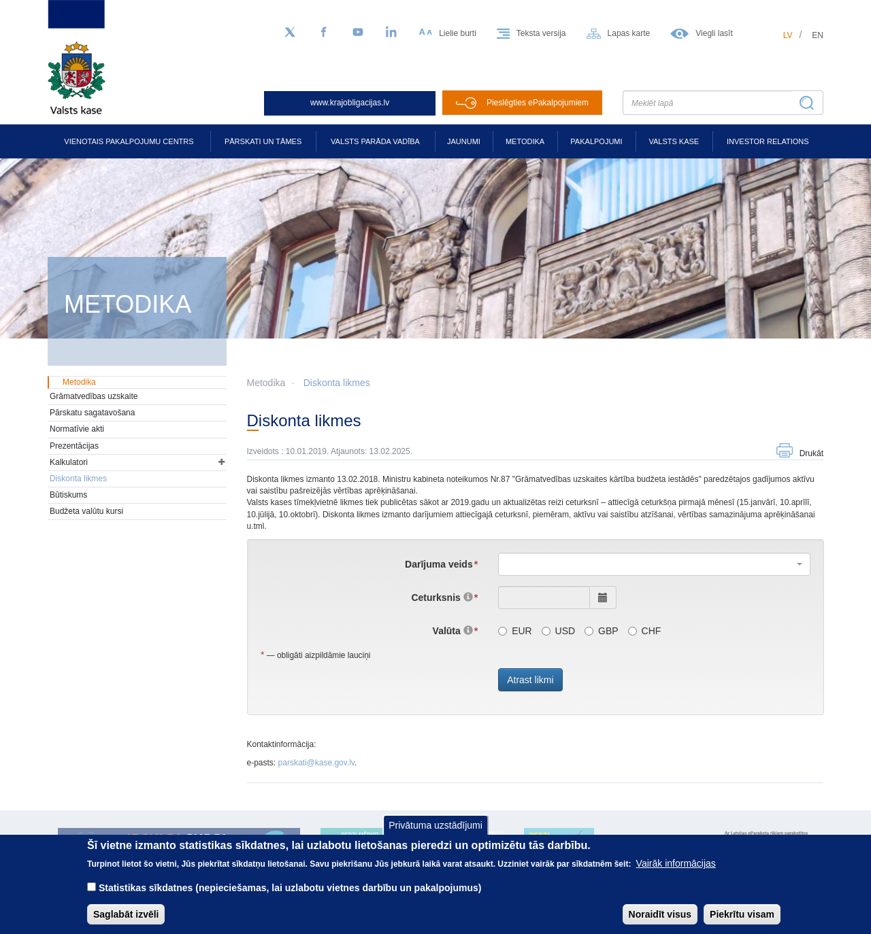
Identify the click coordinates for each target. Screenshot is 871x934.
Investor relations (768, 141)
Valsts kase (673, 141)
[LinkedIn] (392, 32)
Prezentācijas (74, 446)
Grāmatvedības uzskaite (93, 396)
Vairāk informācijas (676, 863)
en (817, 35)
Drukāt (811, 453)
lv (788, 35)
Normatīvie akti (77, 429)
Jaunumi (463, 141)
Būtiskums (68, 495)
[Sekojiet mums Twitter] (289, 32)
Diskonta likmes (336, 382)
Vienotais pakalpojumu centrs (128, 141)
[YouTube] (358, 32)
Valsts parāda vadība (375, 141)
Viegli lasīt (713, 33)
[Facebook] (324, 32)
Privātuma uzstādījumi (435, 825)
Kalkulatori (69, 462)
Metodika (525, 141)
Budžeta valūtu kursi (86, 511)
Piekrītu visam (742, 914)
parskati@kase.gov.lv (316, 762)
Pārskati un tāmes (263, 141)
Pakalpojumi (596, 141)
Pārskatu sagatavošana (92, 412)
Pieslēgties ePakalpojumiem (538, 102)
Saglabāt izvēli (126, 914)
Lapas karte (629, 33)
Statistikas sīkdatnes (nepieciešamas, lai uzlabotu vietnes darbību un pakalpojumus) (290, 887)
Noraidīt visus (660, 914)
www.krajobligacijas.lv (349, 102)
